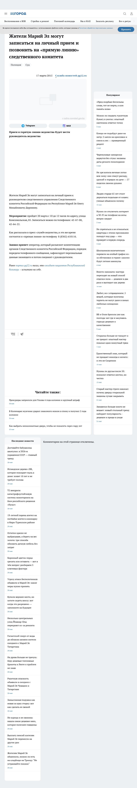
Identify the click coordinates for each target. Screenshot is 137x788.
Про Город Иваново (36, 662)
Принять (126, 29)
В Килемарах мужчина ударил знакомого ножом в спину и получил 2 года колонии (48, 415)
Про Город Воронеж (12, 662)
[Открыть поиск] (124, 13)
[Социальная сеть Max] (68, 126)
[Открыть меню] (5, 13)
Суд (27, 64)
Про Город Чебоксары (13, 658)
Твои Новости (57, 662)
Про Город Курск (11, 665)
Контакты (33, 688)
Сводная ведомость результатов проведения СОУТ (63, 691)
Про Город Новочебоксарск (39, 658)
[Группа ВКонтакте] (78, 662)
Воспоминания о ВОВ (15, 21)
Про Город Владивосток (61, 668)
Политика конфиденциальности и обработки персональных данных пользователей (37, 746)
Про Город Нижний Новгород (16, 668)
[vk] (13, 334)
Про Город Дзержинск (36, 668)
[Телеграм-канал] (28, 126)
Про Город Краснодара (13, 672)
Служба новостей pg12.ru (71, 75)
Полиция (16, 64)
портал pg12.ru (24, 265)
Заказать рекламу (105, 21)
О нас (7, 688)
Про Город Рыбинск (36, 665)
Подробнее (9, 742)
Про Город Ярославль (60, 658)
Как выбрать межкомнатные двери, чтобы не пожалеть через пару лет (48, 428)
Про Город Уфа (57, 665)
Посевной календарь (64, 21)
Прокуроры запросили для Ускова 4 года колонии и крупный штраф (48, 402)
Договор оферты (11, 682)
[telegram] (22, 334)
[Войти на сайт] (131, 13)
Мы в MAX (85, 21)
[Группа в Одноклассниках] (85, 662)
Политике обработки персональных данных (96, 28)
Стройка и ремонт (40, 21)
